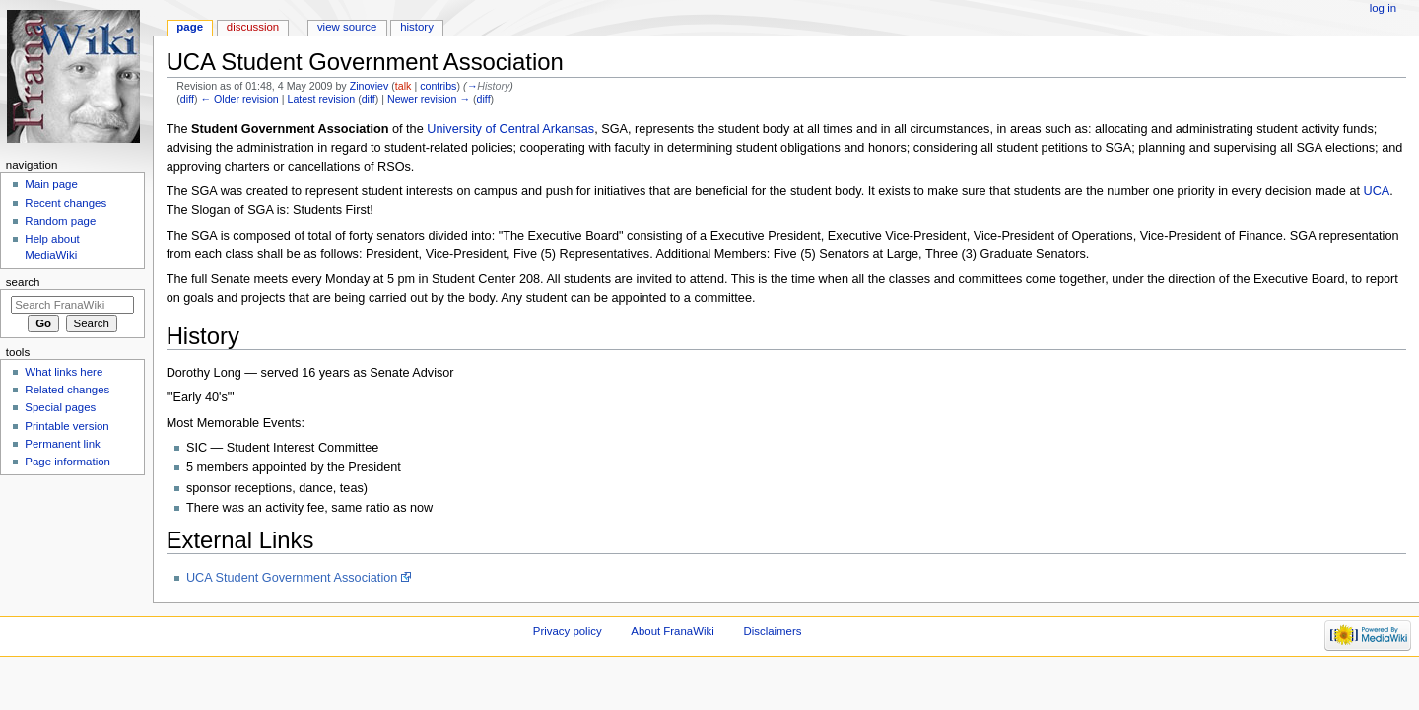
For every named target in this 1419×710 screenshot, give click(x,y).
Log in (1383, 8)
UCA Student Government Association (291, 578)
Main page (51, 184)
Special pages (60, 407)
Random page (60, 221)
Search (23, 282)
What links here (63, 372)
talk (403, 86)
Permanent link (62, 444)
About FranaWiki (672, 631)
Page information (67, 461)
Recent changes (65, 203)
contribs (438, 86)
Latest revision (321, 99)
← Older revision (239, 99)
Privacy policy (567, 631)
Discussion (253, 27)
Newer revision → (428, 99)
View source (346, 27)
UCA (1377, 191)
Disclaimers (772, 631)
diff (187, 99)
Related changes (67, 389)
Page (189, 27)
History (417, 27)
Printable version (66, 426)
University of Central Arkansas (510, 129)
